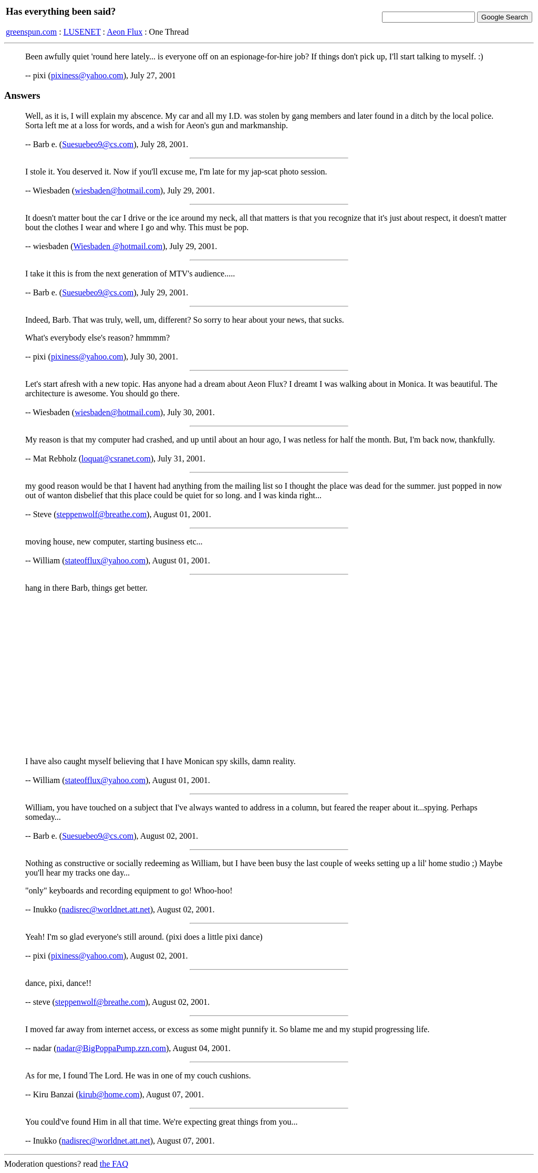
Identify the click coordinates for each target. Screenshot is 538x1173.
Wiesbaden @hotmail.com (118, 246)
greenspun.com (31, 31)
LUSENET (82, 31)
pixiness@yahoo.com (87, 75)
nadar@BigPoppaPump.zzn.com (111, 1048)
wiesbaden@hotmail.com (117, 190)
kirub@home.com (109, 1094)
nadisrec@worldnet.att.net (105, 909)
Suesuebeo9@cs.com (97, 144)
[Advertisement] (269, 674)
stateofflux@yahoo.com (105, 560)
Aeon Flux (124, 31)
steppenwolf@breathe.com (102, 514)
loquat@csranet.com (116, 458)
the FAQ (114, 1163)
